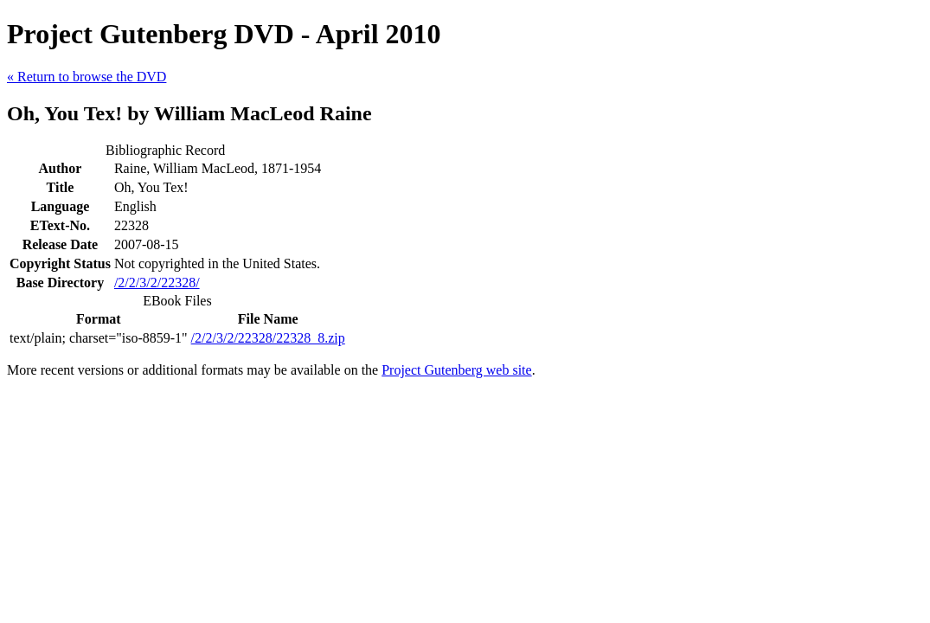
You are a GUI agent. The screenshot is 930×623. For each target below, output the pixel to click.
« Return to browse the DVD (86, 76)
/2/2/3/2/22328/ (157, 282)
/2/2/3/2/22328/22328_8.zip (268, 338)
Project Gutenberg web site (456, 370)
